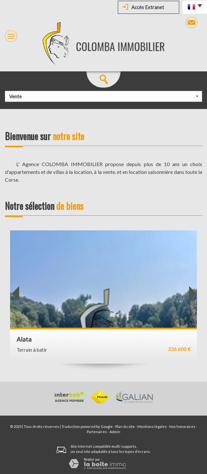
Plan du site (125, 426)
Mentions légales (152, 426)
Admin (115, 432)
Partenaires (97, 432)
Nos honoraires (182, 426)
